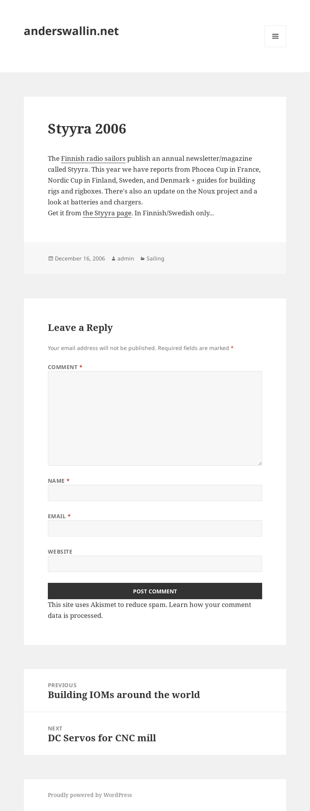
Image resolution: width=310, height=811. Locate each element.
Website (60, 551)
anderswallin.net (71, 30)
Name (59, 480)
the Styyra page (107, 212)
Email (59, 516)
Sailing (156, 258)
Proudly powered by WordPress (90, 795)
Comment (65, 367)
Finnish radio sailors (93, 158)
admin (125, 258)
